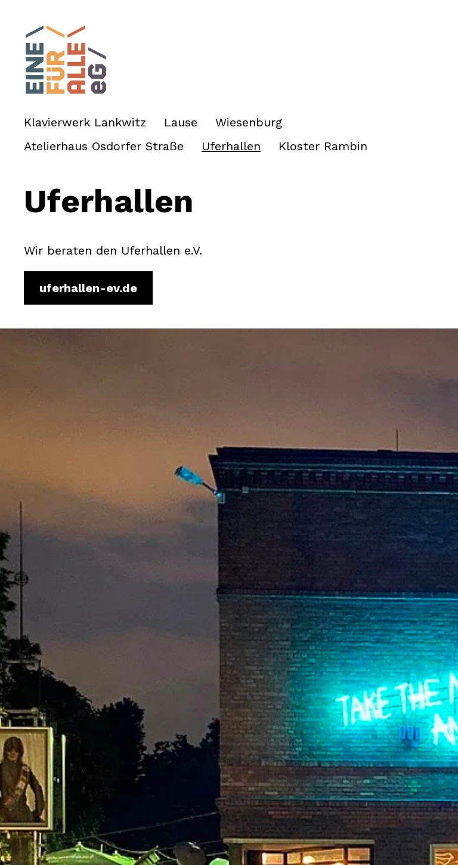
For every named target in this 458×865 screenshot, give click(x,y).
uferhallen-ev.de (88, 288)
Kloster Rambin (322, 146)
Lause (180, 122)
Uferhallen (231, 146)
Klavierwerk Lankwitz (85, 122)
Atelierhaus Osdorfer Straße (104, 146)
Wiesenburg (248, 122)
